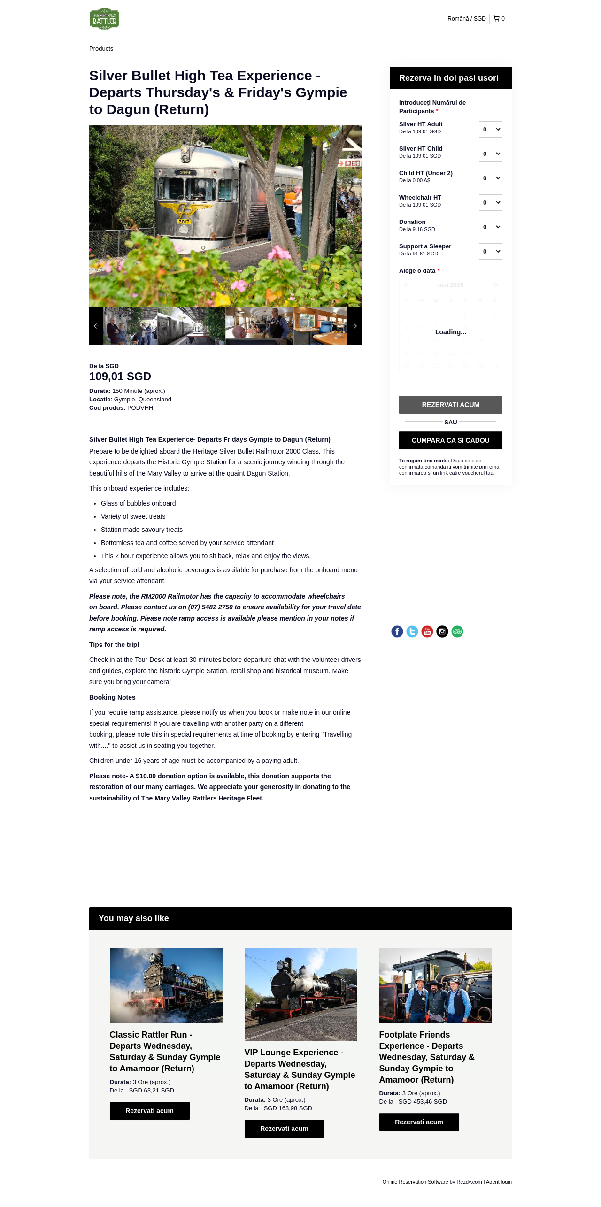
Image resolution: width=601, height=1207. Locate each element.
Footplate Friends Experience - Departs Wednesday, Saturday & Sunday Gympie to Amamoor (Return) (427, 1057)
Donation (427, 225)
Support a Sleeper (427, 250)
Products (101, 48)
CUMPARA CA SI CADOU (451, 440)
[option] (123, 326)
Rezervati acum (149, 1111)
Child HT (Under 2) (427, 177)
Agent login (499, 1181)
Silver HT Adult (427, 128)
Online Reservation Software (415, 1181)
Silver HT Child (427, 152)
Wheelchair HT (427, 201)
